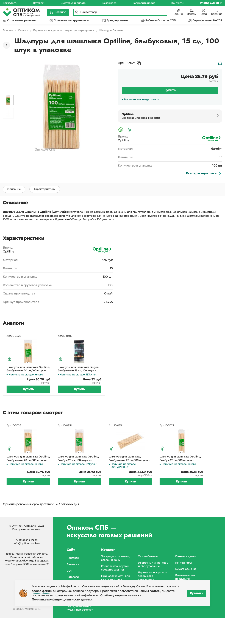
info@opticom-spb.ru (26, 543)
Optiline (123, 140)
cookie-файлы (66, 586)
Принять (196, 593)
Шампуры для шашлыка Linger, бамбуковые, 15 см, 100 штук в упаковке (78, 369)
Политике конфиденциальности (56, 599)
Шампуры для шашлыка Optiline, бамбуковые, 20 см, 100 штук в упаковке (28, 369)
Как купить (10, 3)
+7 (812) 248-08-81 (27, 539)
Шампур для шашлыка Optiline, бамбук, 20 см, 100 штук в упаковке (78, 459)
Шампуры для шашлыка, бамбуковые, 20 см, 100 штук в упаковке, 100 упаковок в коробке (128, 459)
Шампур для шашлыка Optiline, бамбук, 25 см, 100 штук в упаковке (180, 459)
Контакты (177, 3)
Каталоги (39, 3)
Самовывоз (109, 3)
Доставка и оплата (73, 3)
